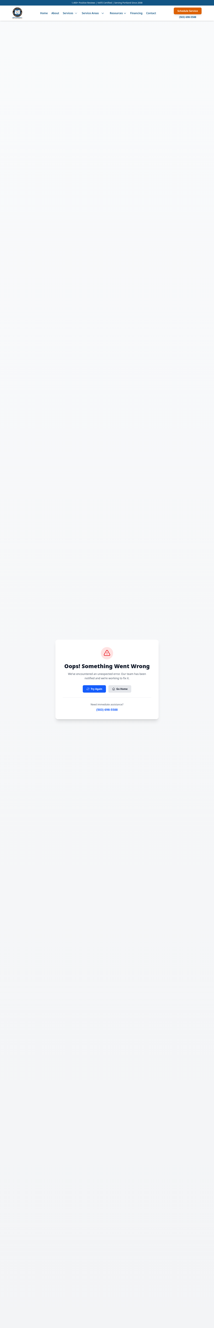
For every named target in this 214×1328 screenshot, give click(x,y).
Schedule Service (187, 11)
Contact (151, 13)
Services (68, 13)
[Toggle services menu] (76, 13)
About (55, 13)
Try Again (94, 689)
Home (44, 13)
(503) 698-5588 (187, 17)
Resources (118, 13)
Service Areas (90, 13)
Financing (136, 13)
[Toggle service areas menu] (102, 13)
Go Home (120, 689)
